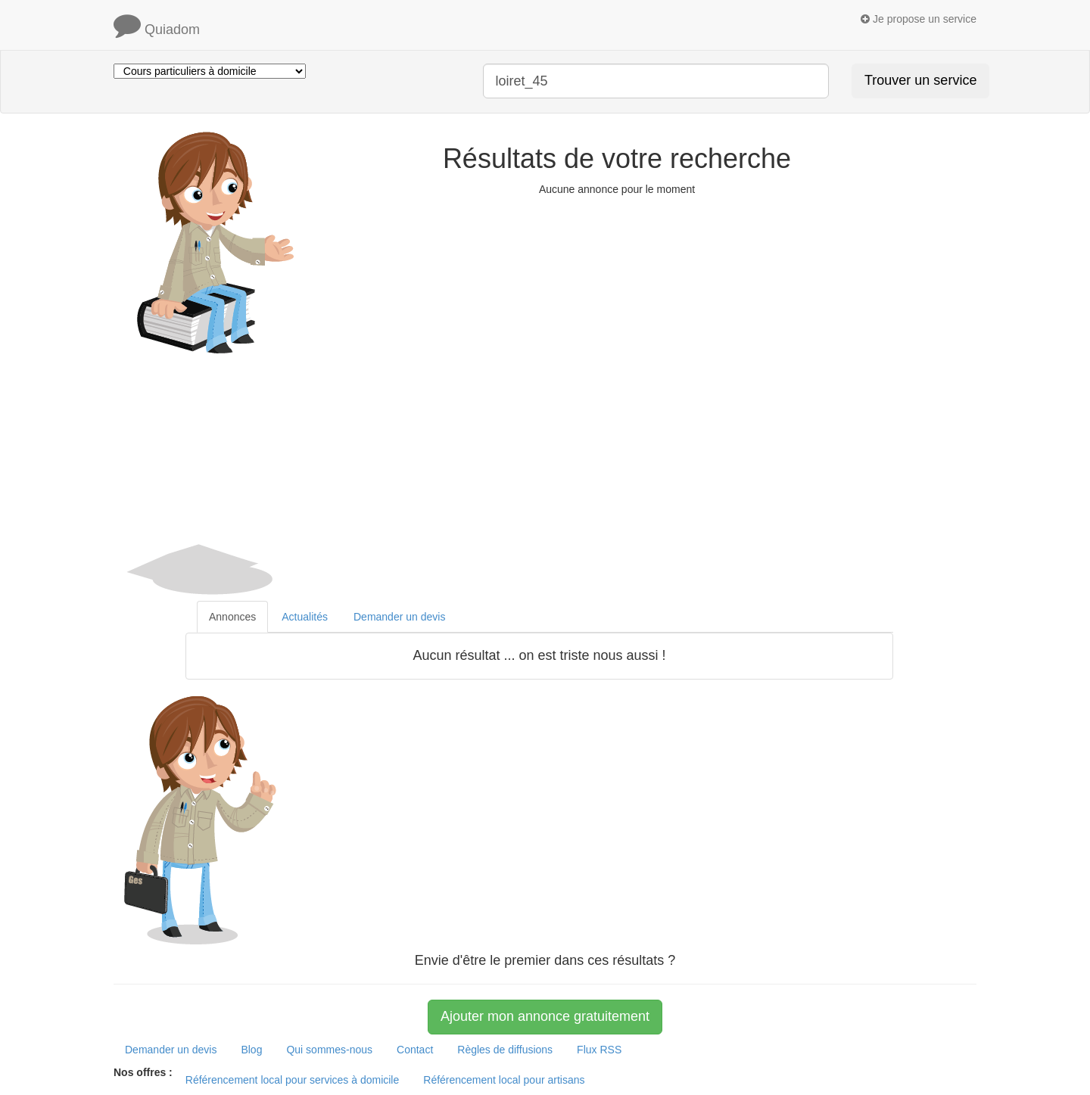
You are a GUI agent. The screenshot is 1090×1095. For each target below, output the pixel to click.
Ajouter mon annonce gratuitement (545, 1016)
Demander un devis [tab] (399, 617)
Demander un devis (170, 1050)
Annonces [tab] (232, 617)
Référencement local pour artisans (503, 1080)
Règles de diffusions (505, 1050)
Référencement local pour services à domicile (292, 1080)
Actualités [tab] (305, 617)
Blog (251, 1050)
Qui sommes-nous (329, 1050)
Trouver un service (920, 80)
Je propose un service (918, 19)
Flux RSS (599, 1050)
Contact (415, 1050)
